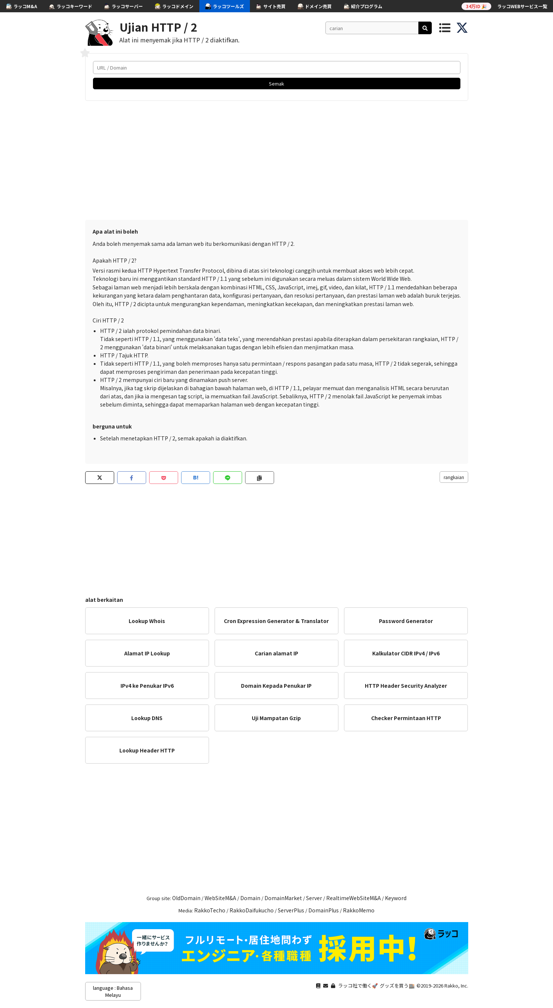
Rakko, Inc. (456, 985)
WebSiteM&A (220, 898)
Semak (276, 83)
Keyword (395, 898)
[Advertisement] (276, 160)
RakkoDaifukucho (251, 910)
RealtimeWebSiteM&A (353, 898)
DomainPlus (323, 910)
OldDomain (186, 898)
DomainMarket (283, 898)
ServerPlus (291, 910)
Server (314, 898)
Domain (250, 898)
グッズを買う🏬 (397, 985)
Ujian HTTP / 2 (158, 27)
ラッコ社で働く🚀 (358, 985)
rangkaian (454, 477)
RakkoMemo (358, 910)
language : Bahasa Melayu (113, 991)
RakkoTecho (209, 910)
